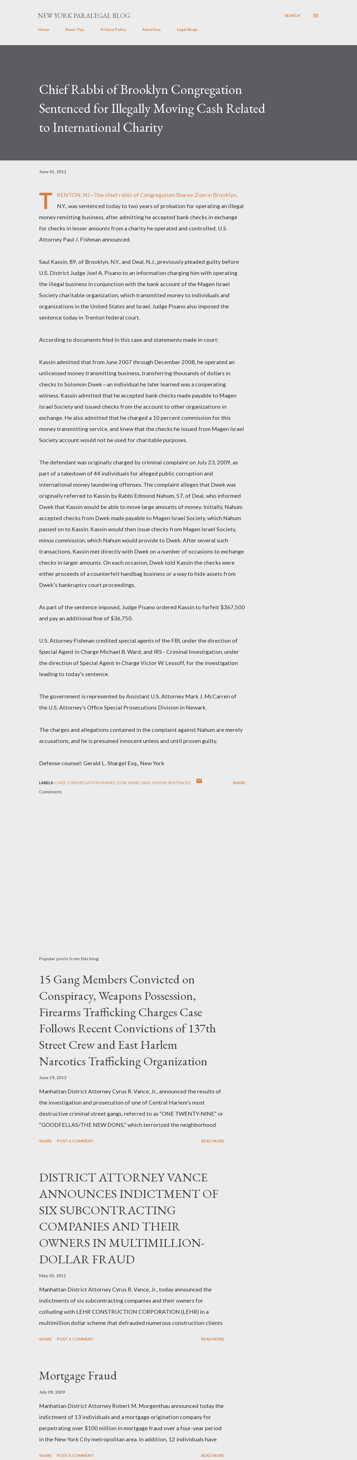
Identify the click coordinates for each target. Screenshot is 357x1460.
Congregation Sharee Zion (96, 782)
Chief (60, 782)
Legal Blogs (187, 29)
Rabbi (134, 782)
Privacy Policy (113, 29)
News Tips (75, 29)
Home (43, 29)
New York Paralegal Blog (84, 15)
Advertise (151, 29)
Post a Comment (75, 1141)
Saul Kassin (153, 782)
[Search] (292, 15)
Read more (212, 1141)
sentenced (179, 782)
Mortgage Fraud (78, 1375)
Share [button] (239, 782)
